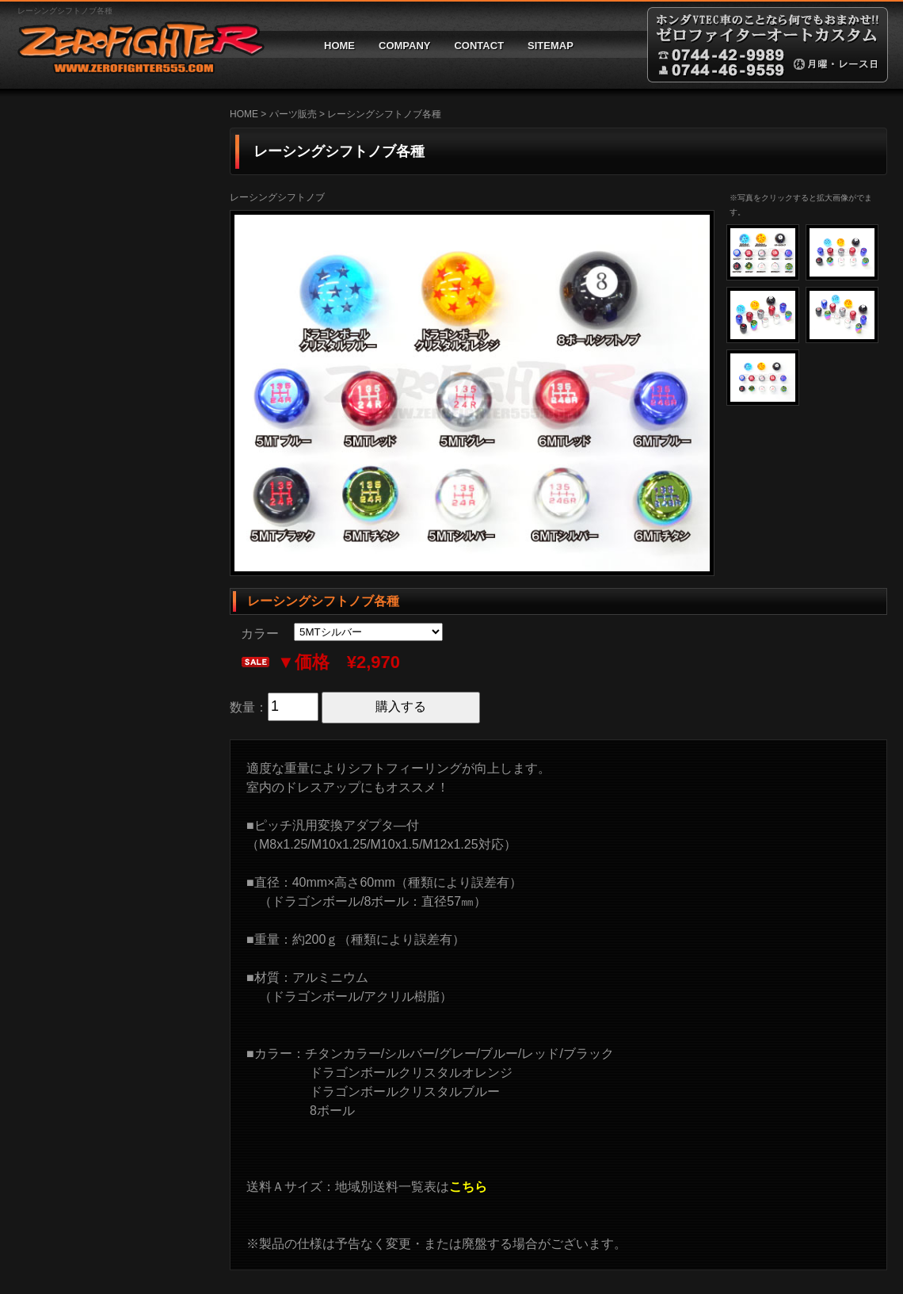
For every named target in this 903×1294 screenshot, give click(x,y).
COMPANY (404, 46)
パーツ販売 (293, 114)
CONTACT (479, 46)
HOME (339, 46)
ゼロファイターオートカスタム (134, 44)
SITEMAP (550, 46)
